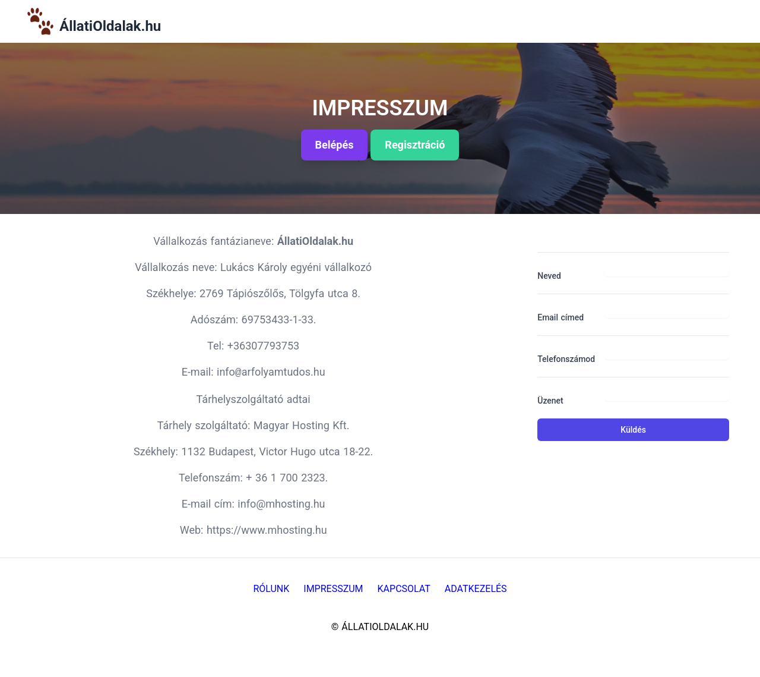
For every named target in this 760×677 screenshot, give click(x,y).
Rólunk (271, 588)
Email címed (560, 317)
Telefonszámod (566, 359)
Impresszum (333, 588)
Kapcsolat (404, 588)
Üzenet (550, 400)
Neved (549, 276)
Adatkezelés (476, 588)
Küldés (633, 429)
